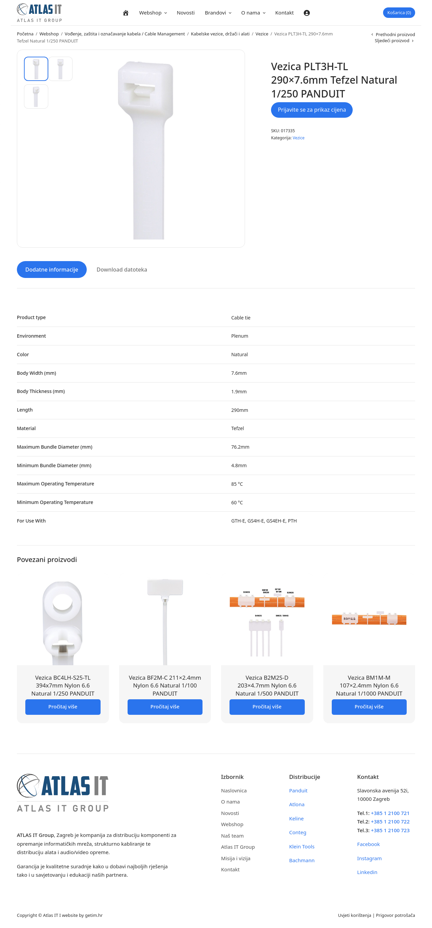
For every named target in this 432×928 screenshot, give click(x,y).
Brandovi (215, 12)
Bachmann (302, 859)
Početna (25, 34)
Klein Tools (302, 845)
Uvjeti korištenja (354, 914)
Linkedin (367, 871)
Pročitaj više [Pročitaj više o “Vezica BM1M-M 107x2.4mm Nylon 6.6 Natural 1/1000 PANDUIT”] (369, 705)
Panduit (298, 789)
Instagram (369, 857)
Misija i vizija (235, 857)
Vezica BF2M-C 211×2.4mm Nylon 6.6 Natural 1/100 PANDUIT (165, 685)
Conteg (297, 831)
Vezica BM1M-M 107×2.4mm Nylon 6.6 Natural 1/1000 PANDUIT (369, 685)
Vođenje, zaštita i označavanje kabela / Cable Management (125, 34)
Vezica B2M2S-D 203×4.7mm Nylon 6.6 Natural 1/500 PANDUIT (267, 685)
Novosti (186, 12)
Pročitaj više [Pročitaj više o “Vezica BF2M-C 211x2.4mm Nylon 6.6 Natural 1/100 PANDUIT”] (165, 705)
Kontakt (284, 12)
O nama (250, 12)
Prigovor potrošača (395, 914)
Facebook (368, 843)
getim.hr (94, 914)
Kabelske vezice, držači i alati (220, 34)
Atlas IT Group (238, 846)
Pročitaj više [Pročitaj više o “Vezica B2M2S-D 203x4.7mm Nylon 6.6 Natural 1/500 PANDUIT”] (266, 705)
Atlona (297, 803)
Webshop (150, 12)
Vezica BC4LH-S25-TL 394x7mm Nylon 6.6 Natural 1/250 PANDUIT (62, 685)
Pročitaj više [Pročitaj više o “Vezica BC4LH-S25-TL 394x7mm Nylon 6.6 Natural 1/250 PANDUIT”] (62, 705)
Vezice (261, 34)
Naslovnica (234, 789)
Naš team (232, 834)
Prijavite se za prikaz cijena (312, 109)
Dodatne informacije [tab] (51, 268)
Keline (296, 817)
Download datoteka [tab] (122, 268)
